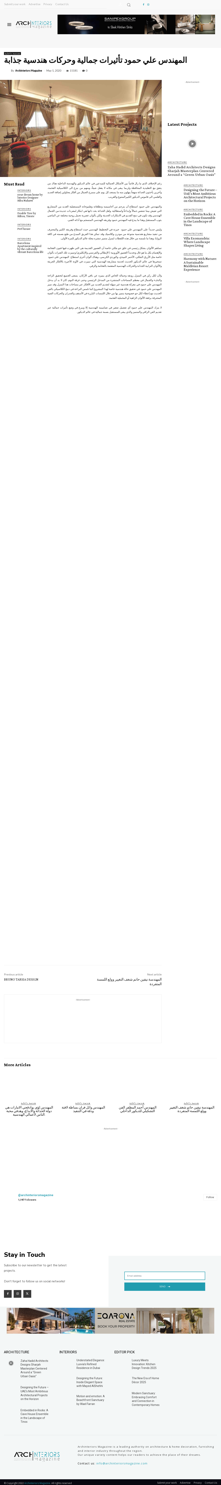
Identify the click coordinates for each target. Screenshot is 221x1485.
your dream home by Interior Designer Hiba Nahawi (30, 197)
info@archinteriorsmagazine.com (122, 1459)
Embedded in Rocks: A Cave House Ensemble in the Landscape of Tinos (199, 217)
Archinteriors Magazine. (37, 1478)
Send (164, 1282)
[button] (128, 4)
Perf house (23, 228)
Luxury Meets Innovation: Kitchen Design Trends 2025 (144, 1359)
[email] (164, 1271)
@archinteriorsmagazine (35, 1191)
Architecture (177, 162)
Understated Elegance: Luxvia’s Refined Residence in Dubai (90, 1359)
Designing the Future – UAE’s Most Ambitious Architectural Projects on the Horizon (199, 194)
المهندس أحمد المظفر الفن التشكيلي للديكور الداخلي (138, 1105)
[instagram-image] (21, 1219)
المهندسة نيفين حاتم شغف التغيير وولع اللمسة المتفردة (191, 1105)
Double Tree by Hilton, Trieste (26, 215)
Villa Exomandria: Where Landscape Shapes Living (196, 238)
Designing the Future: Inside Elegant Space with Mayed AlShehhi (89, 1377)
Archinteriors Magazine (28, 70)
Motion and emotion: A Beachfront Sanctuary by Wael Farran (90, 1395)
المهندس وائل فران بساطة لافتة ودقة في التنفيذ (83, 1105)
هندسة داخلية (12, 53)
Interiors (24, 190)
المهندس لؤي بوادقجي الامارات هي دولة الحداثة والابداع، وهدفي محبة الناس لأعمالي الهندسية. (29, 1107)
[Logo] (33, 25)
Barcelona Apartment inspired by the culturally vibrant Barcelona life (30, 247)
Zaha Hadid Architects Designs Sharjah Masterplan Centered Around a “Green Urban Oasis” (189, 170)
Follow (210, 1193)
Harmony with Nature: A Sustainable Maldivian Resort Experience (200, 258)
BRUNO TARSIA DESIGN (21, 976)
